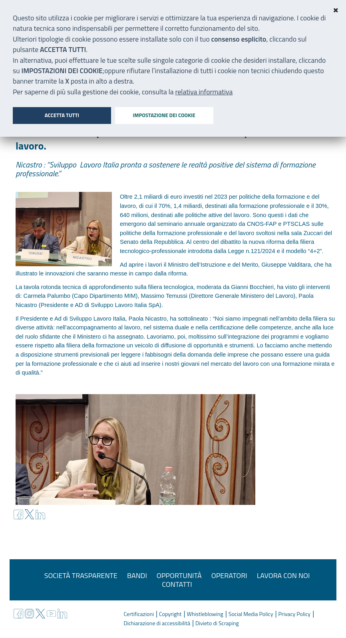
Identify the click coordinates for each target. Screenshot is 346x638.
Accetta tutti (62, 115)
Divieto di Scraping (217, 623)
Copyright (170, 614)
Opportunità (179, 575)
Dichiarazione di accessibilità (156, 623)
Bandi (137, 575)
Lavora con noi (283, 575)
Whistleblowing (205, 614)
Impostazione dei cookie (164, 115)
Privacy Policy (294, 614)
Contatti (177, 584)
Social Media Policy (251, 614)
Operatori (229, 575)
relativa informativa (204, 91)
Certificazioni (138, 614)
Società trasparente (80, 575)
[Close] (335, 10)
